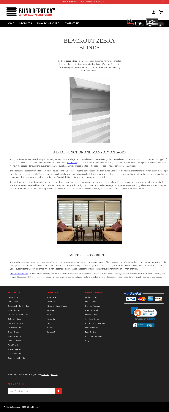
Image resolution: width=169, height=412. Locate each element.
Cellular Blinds (14, 319)
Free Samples (91, 328)
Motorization (91, 315)
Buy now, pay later (93, 336)
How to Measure (48, 23)
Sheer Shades (14, 332)
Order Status (91, 297)
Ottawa (54, 375)
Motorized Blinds (15, 354)
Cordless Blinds (92, 319)
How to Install (91, 310)
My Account (90, 302)
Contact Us (90, 2)
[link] (144, 314)
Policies (50, 323)
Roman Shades (14, 349)
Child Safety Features (95, 323)
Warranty (51, 319)
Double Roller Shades (18, 315)
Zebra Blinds (13, 297)
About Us (51, 302)
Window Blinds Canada (57, 306)
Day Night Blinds (15, 323)
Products (25, 23)
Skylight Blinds (14, 336)
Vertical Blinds (14, 341)
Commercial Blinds (16, 358)
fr (163, 2)
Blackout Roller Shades (18, 306)
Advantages (52, 297)
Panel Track (13, 345)
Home (10, 23)
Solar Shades (14, 310)
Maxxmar (51, 310)
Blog (49, 315)
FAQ (87, 341)
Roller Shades (14, 302)
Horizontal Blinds (15, 328)
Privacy (50, 328)
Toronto (45, 375)
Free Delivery (91, 332)
